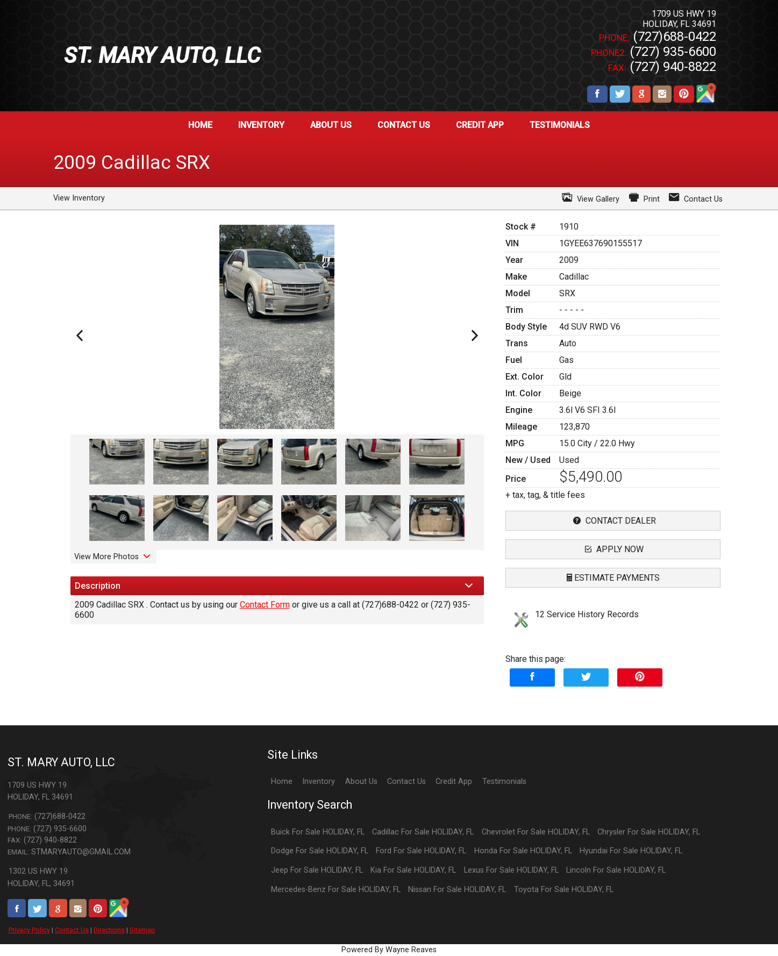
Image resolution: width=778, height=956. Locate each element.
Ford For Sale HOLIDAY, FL (421, 850)
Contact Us (72, 930)
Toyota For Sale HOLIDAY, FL (563, 889)
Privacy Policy (29, 930)
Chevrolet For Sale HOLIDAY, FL (536, 832)
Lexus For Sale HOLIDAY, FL (511, 870)
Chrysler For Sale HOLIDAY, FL (648, 832)
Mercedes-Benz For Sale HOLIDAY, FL (336, 889)
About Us (361, 781)
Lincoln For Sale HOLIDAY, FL (616, 870)
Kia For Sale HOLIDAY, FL (413, 870)
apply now (613, 549)
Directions (109, 930)
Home (281, 781)
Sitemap (142, 930)
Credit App (454, 781)
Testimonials (504, 781)
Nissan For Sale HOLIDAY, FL (457, 889)
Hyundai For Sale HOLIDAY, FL (631, 850)
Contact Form (265, 605)
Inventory (318, 781)
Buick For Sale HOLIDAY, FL (318, 832)
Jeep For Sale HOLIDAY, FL (317, 870)
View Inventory (79, 198)
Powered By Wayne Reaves (389, 949)
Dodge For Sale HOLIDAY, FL (319, 850)
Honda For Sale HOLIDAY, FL (523, 850)
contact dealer (613, 521)
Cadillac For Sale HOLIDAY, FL (423, 832)
